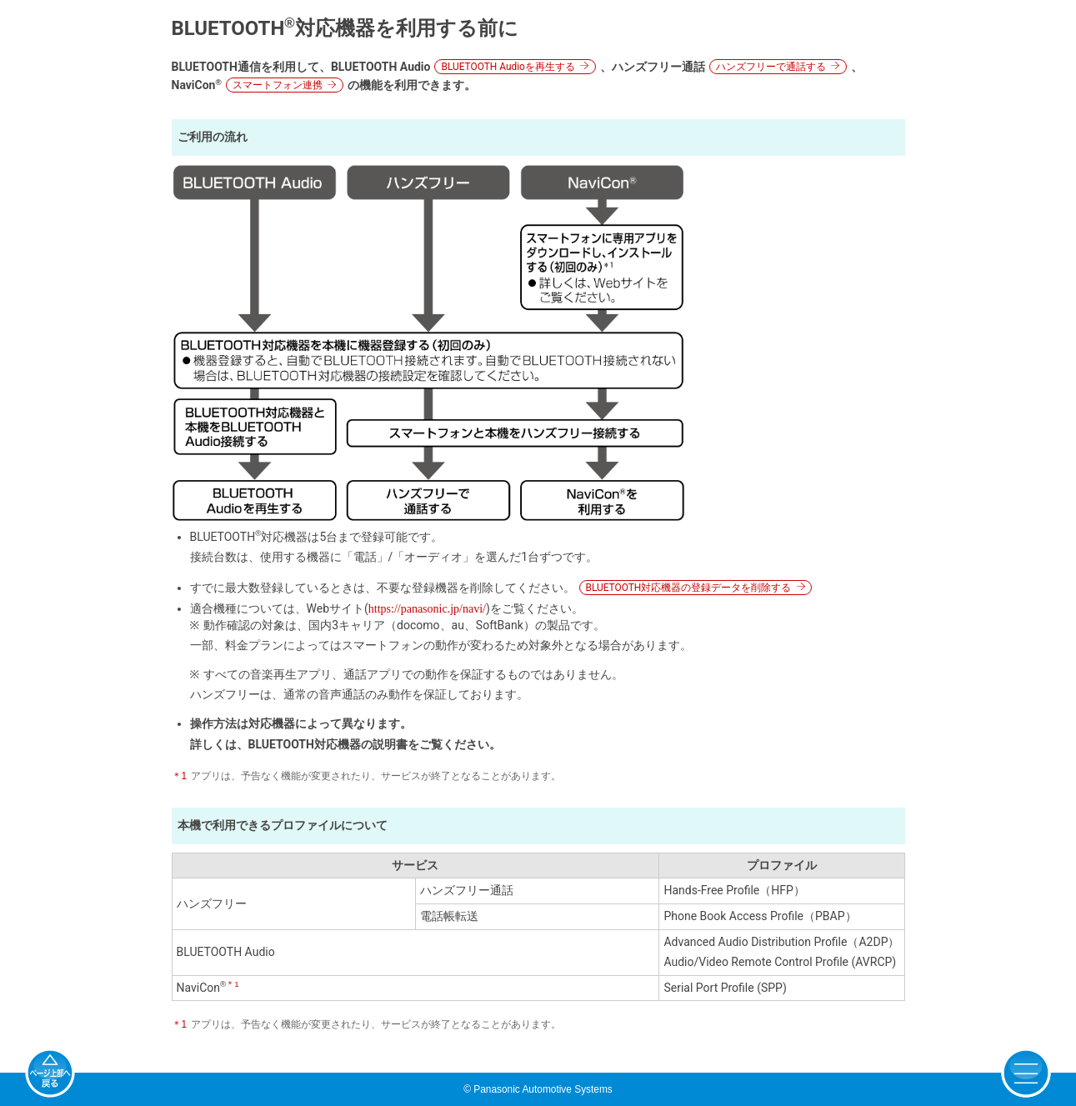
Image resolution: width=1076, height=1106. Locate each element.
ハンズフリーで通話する (771, 67)
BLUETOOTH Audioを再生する (507, 67)
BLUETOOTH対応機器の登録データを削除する (689, 587)
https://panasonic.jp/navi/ (427, 609)
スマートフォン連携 (278, 85)
